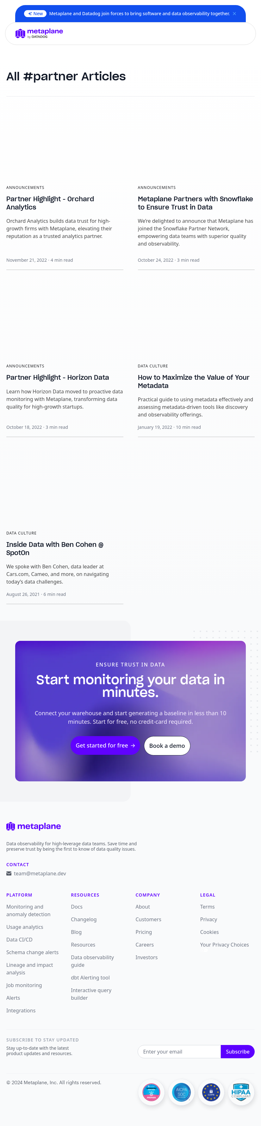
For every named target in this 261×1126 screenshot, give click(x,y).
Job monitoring (24, 985)
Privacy (208, 919)
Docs (77, 906)
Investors (147, 957)
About (143, 906)
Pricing (144, 932)
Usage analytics (24, 926)
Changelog (83, 919)
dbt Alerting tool (90, 977)
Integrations (20, 1010)
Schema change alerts (32, 952)
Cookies (209, 932)
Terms (207, 906)
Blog (76, 932)
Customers (148, 919)
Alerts (13, 997)
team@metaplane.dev (40, 873)
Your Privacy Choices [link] (224, 946)
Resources (83, 944)
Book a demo (167, 745)
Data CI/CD (19, 939)
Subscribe (238, 1051)
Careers (145, 944)
